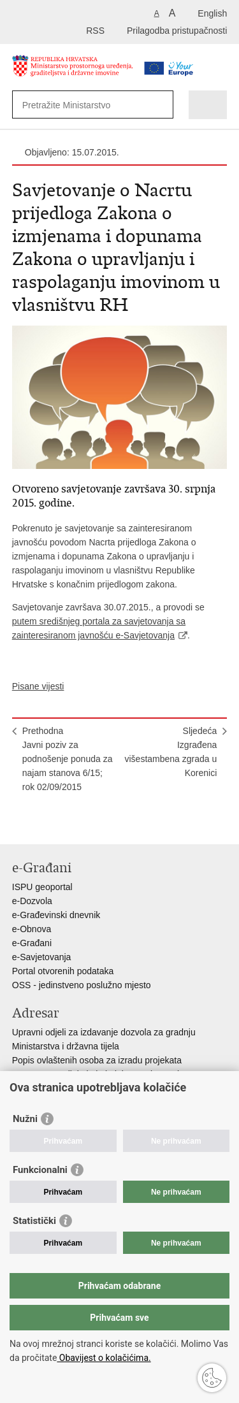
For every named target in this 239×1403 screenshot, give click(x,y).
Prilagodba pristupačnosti (177, 30)
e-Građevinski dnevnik (56, 915)
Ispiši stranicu (18, 824)
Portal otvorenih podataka (63, 971)
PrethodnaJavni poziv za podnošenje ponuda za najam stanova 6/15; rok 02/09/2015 (67, 759)
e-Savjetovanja (41, 957)
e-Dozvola (32, 901)
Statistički (34, 1221)
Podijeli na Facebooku (46, 824)
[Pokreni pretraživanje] (161, 105)
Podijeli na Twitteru (73, 824)
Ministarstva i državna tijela (65, 1046)
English (212, 13)
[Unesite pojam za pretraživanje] (82, 104)
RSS (95, 30)
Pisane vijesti (38, 686)
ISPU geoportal (42, 887)
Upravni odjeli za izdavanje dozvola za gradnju (104, 1032)
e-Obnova (31, 929)
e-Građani (32, 943)
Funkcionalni (40, 1170)
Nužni (25, 1119)
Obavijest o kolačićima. (103, 1358)
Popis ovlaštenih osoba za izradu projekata (97, 1060)
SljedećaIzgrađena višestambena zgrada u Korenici (170, 752)
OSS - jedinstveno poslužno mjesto (81, 985)
